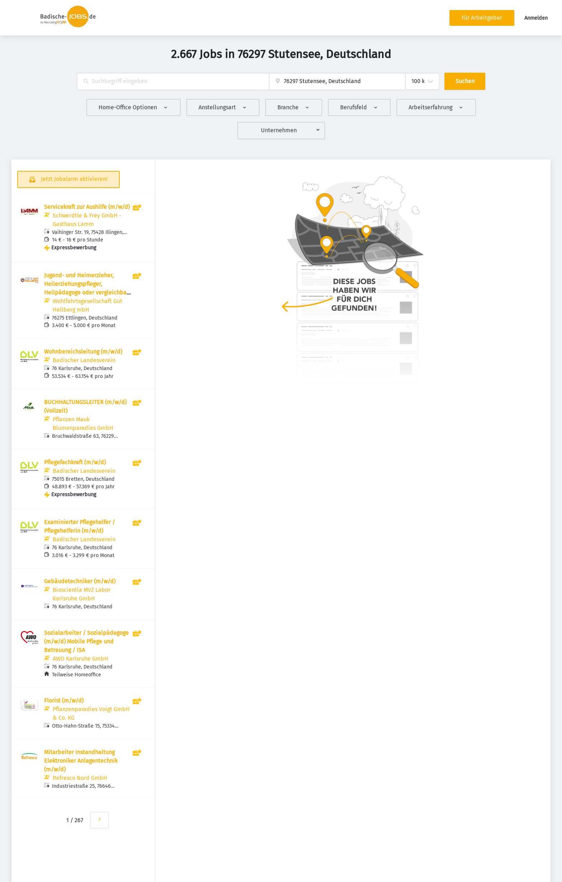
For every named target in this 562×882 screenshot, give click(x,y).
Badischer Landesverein (84, 360)
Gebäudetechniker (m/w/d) (79, 581)
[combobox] (173, 81)
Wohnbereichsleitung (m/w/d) (83, 351)
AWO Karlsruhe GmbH (80, 658)
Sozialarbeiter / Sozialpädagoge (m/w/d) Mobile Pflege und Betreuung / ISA (86, 641)
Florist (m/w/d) (64, 700)
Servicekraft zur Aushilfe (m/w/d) (87, 206)
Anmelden (536, 18)
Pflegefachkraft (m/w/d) (75, 462)
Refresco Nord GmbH (80, 778)
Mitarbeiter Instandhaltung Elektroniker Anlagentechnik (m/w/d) (81, 761)
